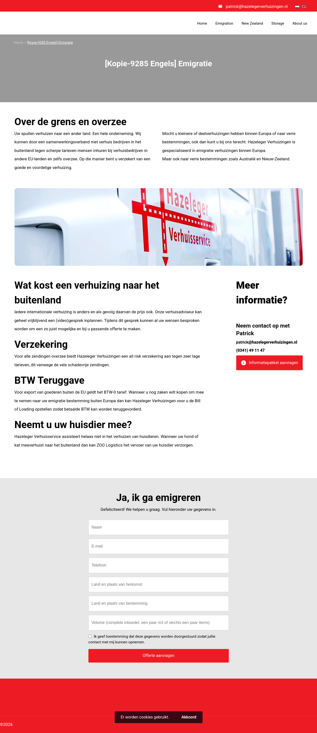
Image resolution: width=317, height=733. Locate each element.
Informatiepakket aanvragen (269, 364)
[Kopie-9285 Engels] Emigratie (50, 43)
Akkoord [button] (189, 717)
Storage (277, 23)
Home (202, 23)
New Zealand (252, 23)
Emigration (224, 23)
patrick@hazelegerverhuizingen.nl (257, 6)
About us (299, 23)
